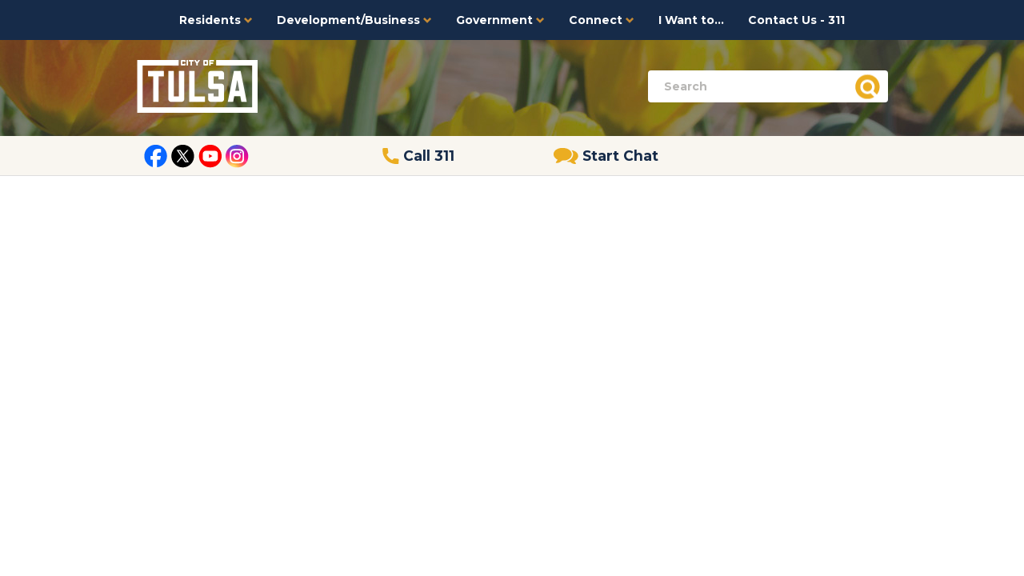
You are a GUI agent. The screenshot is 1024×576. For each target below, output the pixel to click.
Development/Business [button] (354, 20)
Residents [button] (216, 20)
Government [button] (500, 20)
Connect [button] (601, 20)
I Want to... (691, 20)
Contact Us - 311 (796, 20)
